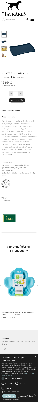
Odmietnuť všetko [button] (26, 396)
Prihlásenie (10, 19)
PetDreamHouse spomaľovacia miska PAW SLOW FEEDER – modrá (18, 313)
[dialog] (19, 378)
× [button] (35, 356)
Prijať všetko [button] (9, 396)
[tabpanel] (22, 50)
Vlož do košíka (17, 100)
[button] (19, 392)
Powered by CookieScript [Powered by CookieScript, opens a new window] (10, 400)
